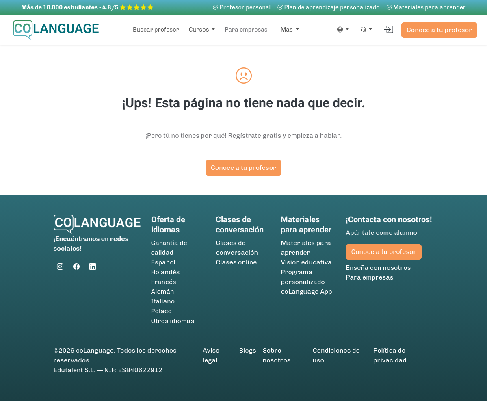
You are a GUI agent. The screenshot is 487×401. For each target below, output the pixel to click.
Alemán (162, 291)
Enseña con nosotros (378, 267)
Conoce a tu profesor (439, 30)
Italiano (163, 301)
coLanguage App (306, 291)
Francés (163, 282)
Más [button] (287, 29)
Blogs (247, 350)
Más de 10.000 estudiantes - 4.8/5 (87, 7)
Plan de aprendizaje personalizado (328, 7)
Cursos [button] (199, 29)
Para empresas (246, 29)
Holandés (165, 272)
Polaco (161, 311)
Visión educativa (306, 262)
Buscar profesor (156, 29)
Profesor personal (241, 7)
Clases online (236, 262)
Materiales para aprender (426, 7)
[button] (341, 30)
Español (163, 262)
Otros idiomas (173, 321)
